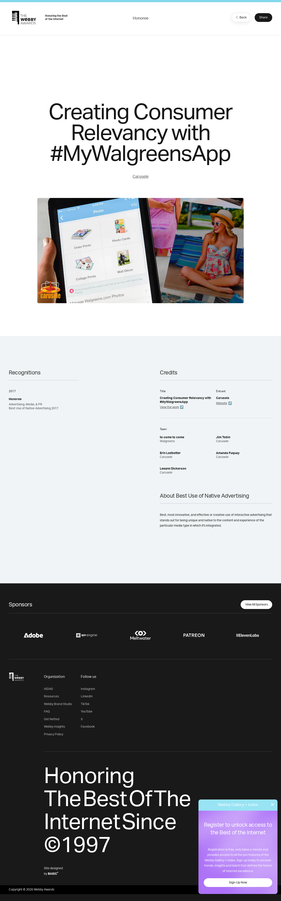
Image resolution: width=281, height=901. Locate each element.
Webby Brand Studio (58, 704)
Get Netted (51, 719)
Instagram (88, 689)
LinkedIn (87, 696)
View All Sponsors (256, 604)
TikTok (85, 704)
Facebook (88, 726)
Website (221, 403)
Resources (51, 696)
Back (241, 17)
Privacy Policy (53, 734)
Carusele (141, 177)
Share (263, 17)
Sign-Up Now (238, 882)
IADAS (48, 689)
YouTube (86, 711)
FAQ (47, 711)
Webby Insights (54, 726)
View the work (169, 407)
